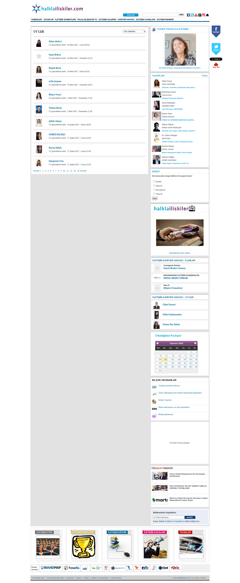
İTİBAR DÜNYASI (168, 117)
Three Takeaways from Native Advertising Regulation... (180, 393)
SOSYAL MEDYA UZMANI (175, 278)
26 (172, 367)
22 (190, 363)
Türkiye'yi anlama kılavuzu (169, 386)
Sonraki (83, 171)
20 (179, 363)
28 (185, 367)
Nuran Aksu (167, 114)
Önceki (36, 171)
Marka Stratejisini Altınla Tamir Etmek (177, 152)
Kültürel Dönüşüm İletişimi (172, 98)
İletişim (78, 578)
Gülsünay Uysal (169, 92)
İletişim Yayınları (165, 400)
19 (172, 363)
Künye (86, 578)
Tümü (205, 75)
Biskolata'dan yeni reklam (179, 253)
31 (160, 370)
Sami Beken (55, 54)
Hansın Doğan (168, 157)
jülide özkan (55, 121)
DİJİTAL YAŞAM (167, 149)
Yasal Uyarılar (116, 578)
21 (185, 363)
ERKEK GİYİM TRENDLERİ (171, 128)
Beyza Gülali (55, 147)
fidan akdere (55, 41)
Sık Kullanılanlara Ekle (55, 578)
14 (78, 171)
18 (166, 363)
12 (71, 171)
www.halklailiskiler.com (181, 578)
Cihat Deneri (169, 304)
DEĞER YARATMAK (169, 160)
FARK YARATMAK (168, 84)
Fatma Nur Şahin (171, 324)
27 (179, 367)
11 (68, 171)
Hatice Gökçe (168, 124)
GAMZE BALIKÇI (57, 134)
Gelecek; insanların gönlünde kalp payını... (179, 87)
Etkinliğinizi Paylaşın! (168, 335)
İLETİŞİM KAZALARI (154, 532)
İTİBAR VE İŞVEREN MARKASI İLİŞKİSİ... (178, 120)
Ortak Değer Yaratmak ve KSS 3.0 (175, 163)
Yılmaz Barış (55, 108)
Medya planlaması (165, 414)
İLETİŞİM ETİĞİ (44, 532)
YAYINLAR (185, 532)
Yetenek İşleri (167, 95)
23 (196, 363)
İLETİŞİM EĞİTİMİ (117, 532)
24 (160, 367)
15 (190, 359)
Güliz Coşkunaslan (172, 314)
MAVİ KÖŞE (166, 138)
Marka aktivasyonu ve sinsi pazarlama (173, 407)
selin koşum (55, 81)
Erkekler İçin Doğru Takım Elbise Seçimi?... (179, 131)
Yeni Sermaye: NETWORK (172, 109)
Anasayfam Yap (38, 578)
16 (196, 359)
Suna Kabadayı (168, 103)
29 (190, 367)
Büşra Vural (55, 94)
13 (75, 171)
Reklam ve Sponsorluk (99, 578)
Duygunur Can (56, 161)
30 (196, 367)
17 (160, 363)
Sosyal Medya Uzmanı (174, 268)
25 (166, 367)
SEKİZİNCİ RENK (168, 106)
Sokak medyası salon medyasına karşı (177, 142)
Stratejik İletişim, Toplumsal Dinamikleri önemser (180, 68)
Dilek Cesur (167, 81)
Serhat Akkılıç (168, 146)
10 (64, 171)
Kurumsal (69, 578)
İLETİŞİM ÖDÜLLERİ (83, 532)
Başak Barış (55, 68)
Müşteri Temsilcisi (172, 288)
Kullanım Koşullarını (174, 521)
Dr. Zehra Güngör (169, 135)
